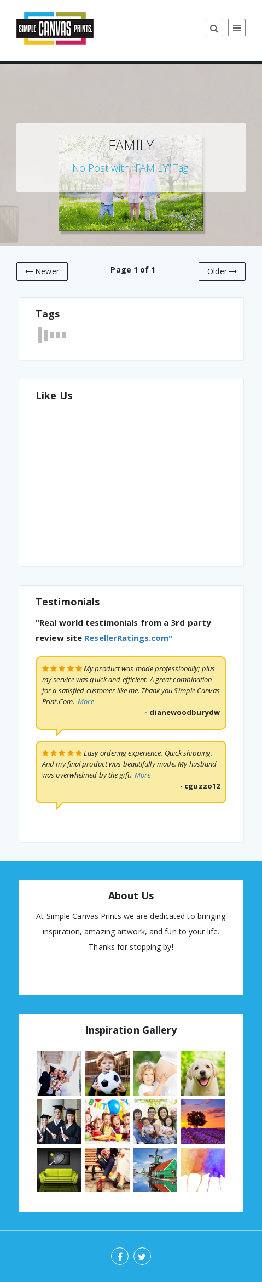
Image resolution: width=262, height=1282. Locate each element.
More (86, 701)
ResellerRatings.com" (128, 637)
